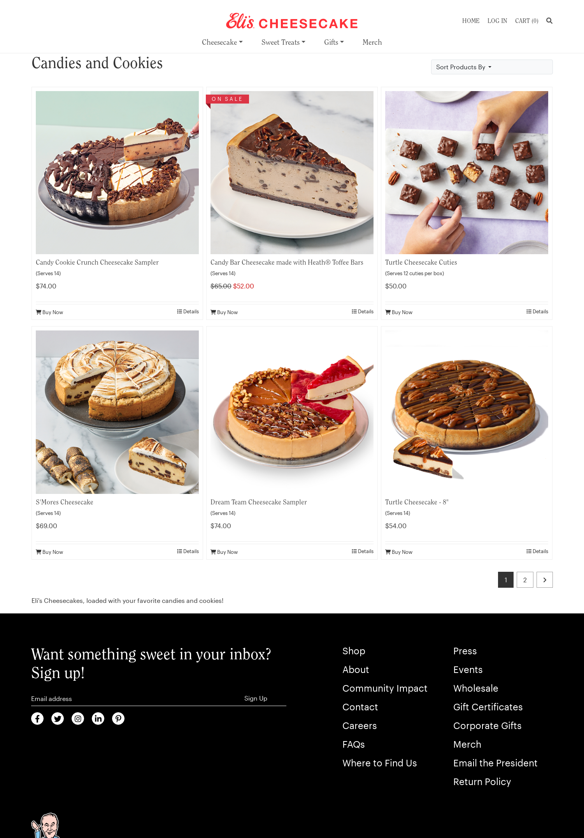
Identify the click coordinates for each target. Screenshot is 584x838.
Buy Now (49, 312)
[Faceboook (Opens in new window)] (37, 718)
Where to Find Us (379, 762)
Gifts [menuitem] (331, 42)
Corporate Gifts (487, 725)
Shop (353, 650)
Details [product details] (188, 311)
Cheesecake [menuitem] (219, 42)
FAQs (353, 744)
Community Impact (385, 688)
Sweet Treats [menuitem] (280, 42)
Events (468, 669)
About (355, 669)
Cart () (526, 21)
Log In (497, 21)
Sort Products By (461, 66)
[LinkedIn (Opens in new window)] (98, 718)
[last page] (545, 580)
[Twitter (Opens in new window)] (57, 718)
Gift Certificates (488, 706)
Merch (467, 744)
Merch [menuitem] (372, 42)
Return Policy (482, 781)
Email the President (495, 762)
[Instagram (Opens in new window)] (78, 718)
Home (471, 21)
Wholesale (475, 688)
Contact (360, 706)
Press (465, 650)
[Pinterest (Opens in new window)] (118, 718)
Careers (359, 725)
